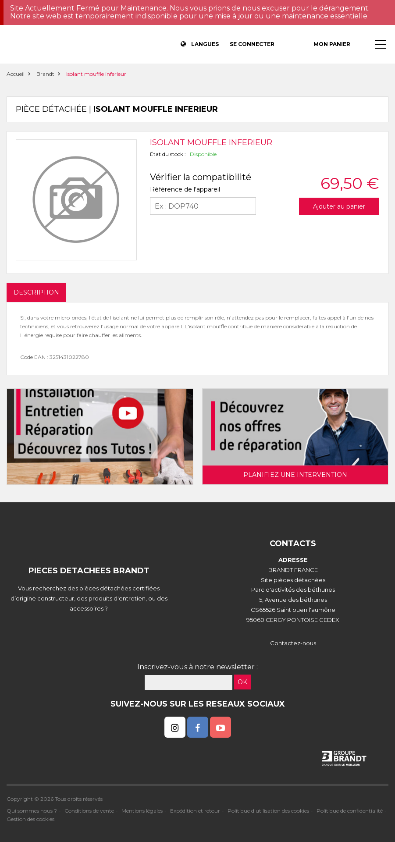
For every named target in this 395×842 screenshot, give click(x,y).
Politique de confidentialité (350, 810)
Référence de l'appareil (185, 189)
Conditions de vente (89, 810)
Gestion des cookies (30, 819)
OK (242, 682)
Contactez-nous (293, 643)
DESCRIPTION (36, 292)
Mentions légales (142, 810)
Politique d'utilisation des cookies (268, 810)
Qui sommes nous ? (32, 810)
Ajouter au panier (339, 206)
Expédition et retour (195, 810)
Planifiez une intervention (295, 475)
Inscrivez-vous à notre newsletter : (197, 667)
